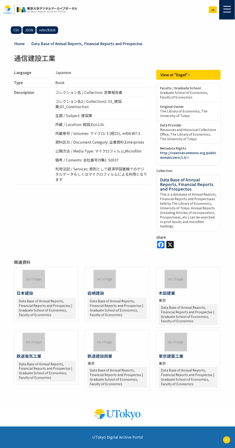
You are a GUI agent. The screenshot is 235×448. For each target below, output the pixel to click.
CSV (16, 30)
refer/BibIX (47, 30)
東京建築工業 (171, 356)
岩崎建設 (95, 293)
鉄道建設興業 (99, 356)
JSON (29, 30)
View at (175, 74)
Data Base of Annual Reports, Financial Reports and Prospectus (87, 43)
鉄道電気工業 (29, 356)
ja (213, 10)
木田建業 (167, 293)
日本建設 (25, 293)
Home (19, 43)
